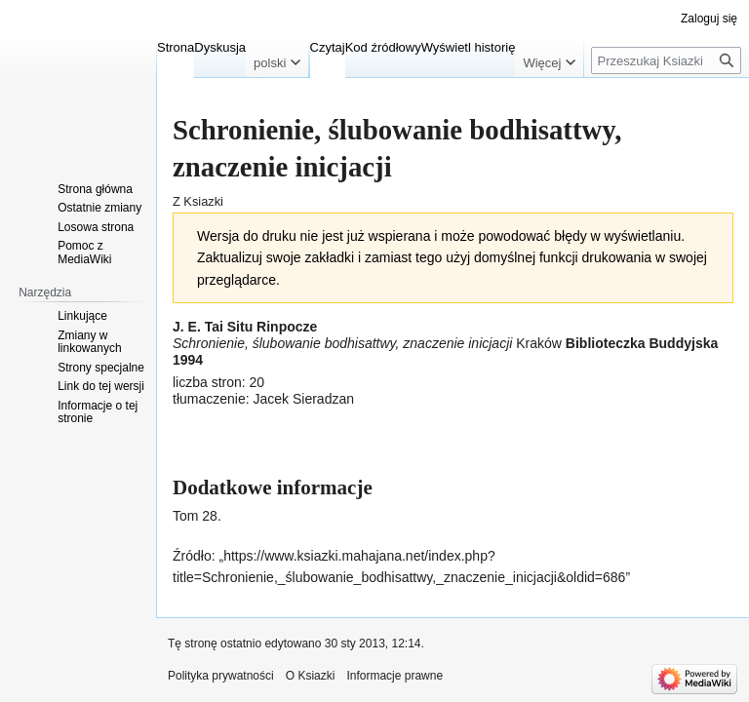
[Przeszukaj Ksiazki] (666, 60)
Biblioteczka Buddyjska (642, 343)
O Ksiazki (310, 675)
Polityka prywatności (221, 675)
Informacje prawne (394, 675)
